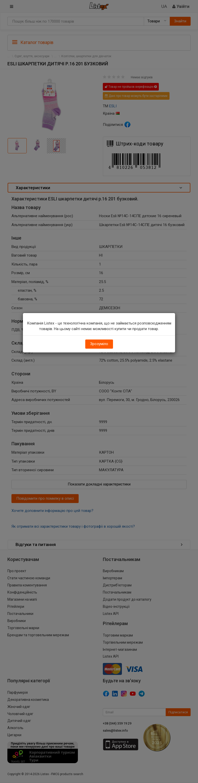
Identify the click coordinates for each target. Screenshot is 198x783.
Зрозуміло (99, 344)
